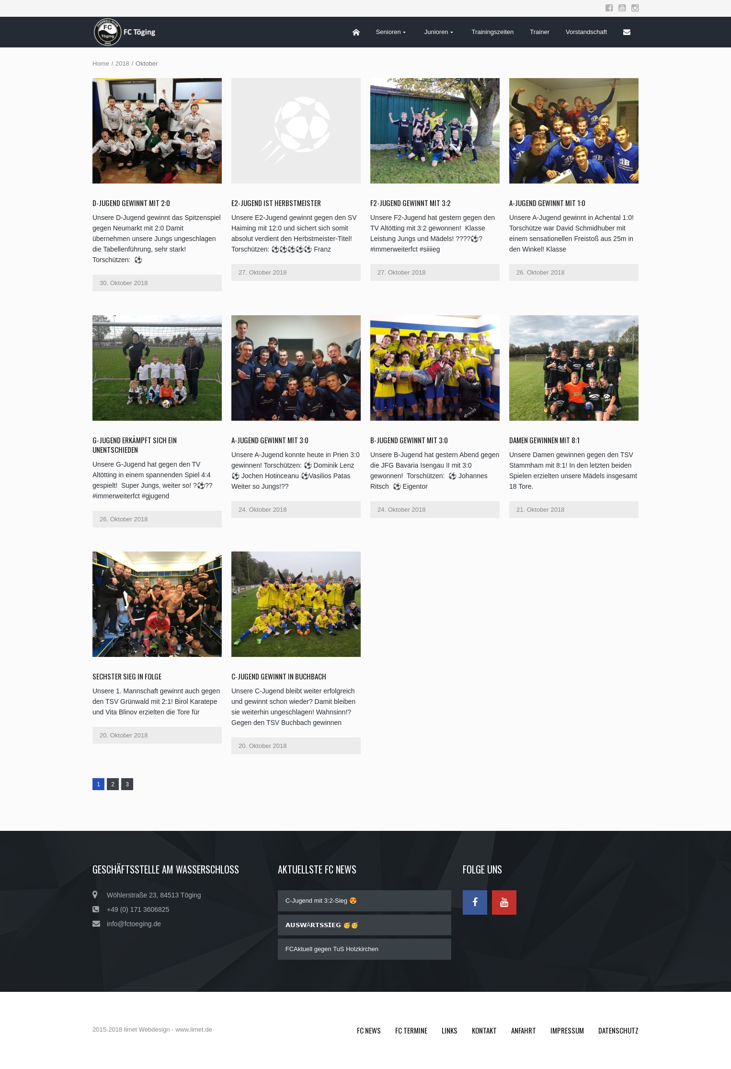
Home (100, 63)
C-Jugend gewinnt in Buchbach (278, 676)
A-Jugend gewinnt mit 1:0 (547, 202)
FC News (369, 1030)
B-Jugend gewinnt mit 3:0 (409, 440)
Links (449, 1030)
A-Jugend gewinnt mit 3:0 (269, 440)
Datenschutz (618, 1030)
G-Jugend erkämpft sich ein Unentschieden (134, 445)
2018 (122, 63)
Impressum (567, 1030)
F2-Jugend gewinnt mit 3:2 (410, 202)
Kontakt (484, 1030)
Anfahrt (523, 1030)
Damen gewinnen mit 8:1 (544, 440)
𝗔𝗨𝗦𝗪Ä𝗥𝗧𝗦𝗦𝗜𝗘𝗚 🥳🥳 (322, 925)
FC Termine (411, 1030)
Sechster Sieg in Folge (126, 676)
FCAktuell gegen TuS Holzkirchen (332, 949)
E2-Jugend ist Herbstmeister (276, 202)
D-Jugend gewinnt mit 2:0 (131, 202)
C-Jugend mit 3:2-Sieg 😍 (321, 900)
